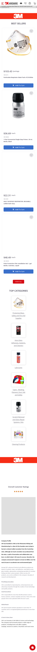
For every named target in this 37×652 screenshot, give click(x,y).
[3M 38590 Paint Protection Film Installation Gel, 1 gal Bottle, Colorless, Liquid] (18, 229)
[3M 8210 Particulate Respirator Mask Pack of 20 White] (18, 43)
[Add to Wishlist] (31, 31)
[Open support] (32, 648)
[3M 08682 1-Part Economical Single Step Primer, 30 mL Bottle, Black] (18, 105)
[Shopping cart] (35, 3)
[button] (2, 3)
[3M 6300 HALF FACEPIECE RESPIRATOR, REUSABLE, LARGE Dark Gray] (18, 167)
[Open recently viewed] (21, 3)
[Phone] (25, 3)
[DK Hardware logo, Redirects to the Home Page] (11, 3)
